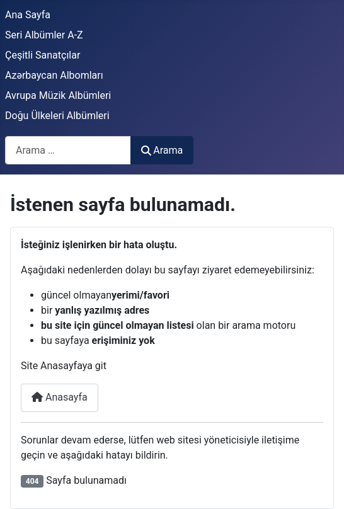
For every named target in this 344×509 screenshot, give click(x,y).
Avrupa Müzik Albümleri (58, 95)
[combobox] (68, 150)
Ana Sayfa (27, 15)
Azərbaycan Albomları (54, 75)
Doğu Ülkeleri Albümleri (57, 116)
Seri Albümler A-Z (44, 35)
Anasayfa (60, 397)
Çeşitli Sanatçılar (42, 55)
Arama (162, 150)
